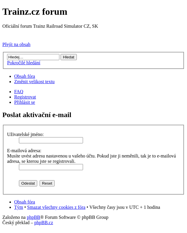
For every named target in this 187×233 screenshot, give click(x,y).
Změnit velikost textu (34, 81)
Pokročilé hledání (23, 62)
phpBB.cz (43, 222)
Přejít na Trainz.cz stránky (27, 34)
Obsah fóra (24, 76)
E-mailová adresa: (24, 150)
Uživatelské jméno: (25, 134)
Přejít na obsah (16, 44)
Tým (18, 207)
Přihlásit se (24, 102)
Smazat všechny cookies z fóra (56, 207)
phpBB (33, 217)
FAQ (18, 91)
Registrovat (25, 96)
